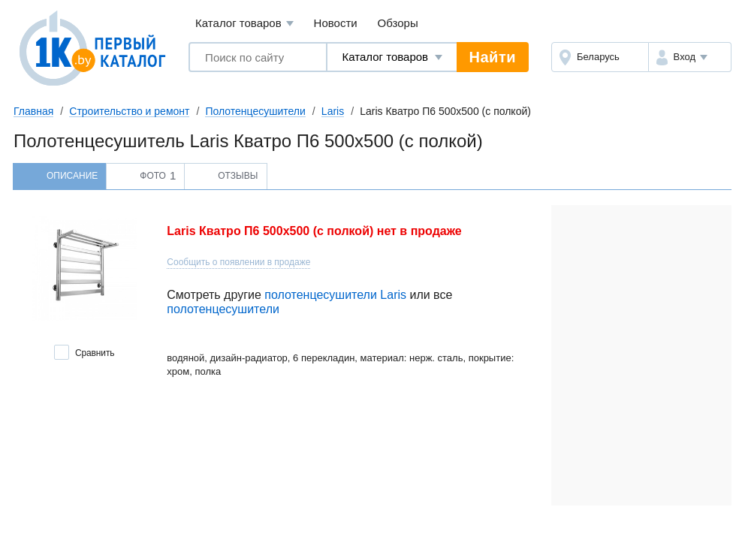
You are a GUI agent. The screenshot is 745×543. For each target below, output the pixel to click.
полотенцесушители (223, 309)
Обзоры (398, 23)
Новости (335, 23)
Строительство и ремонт (129, 111)
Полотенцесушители (255, 111)
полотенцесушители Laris (335, 294)
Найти (492, 57)
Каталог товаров (244, 24)
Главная (33, 111)
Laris (332, 111)
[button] (690, 57)
